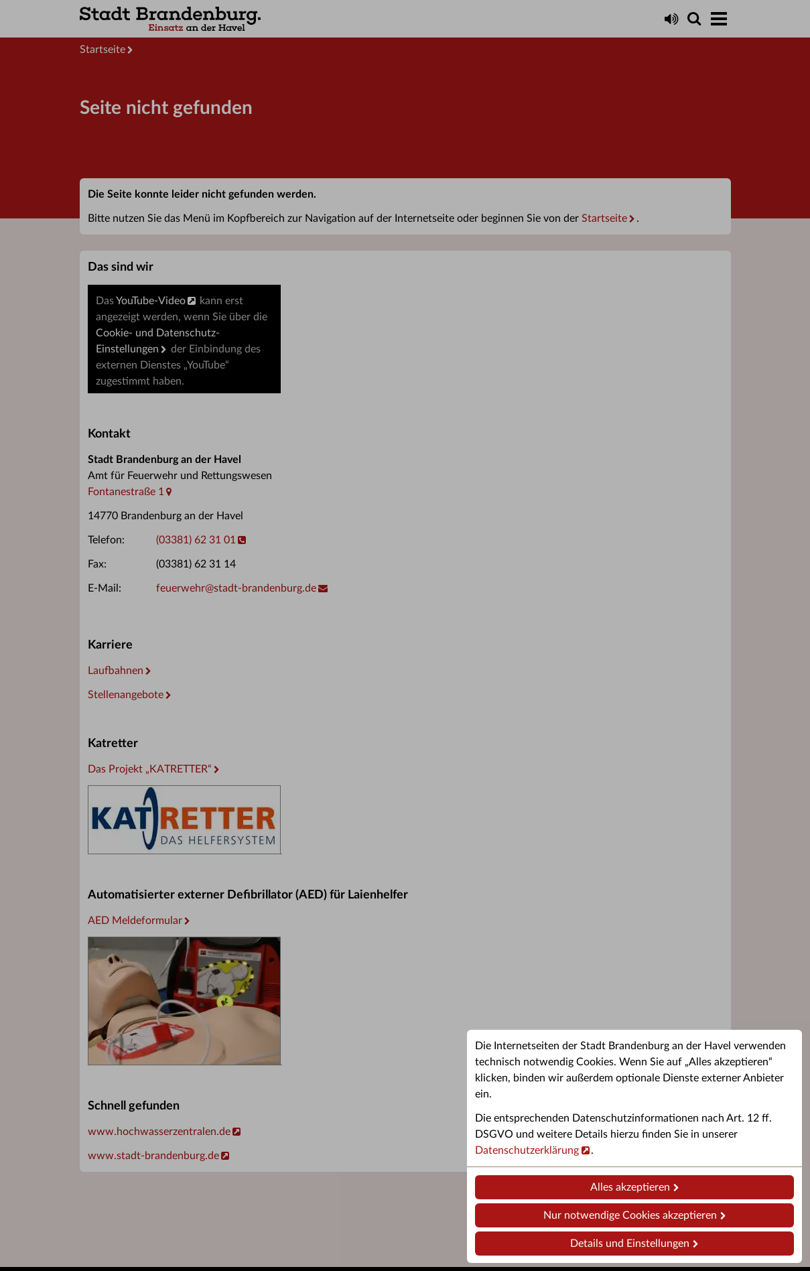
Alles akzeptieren (630, 1187)
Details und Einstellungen (629, 1243)
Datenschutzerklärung (527, 1150)
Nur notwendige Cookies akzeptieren (630, 1215)
